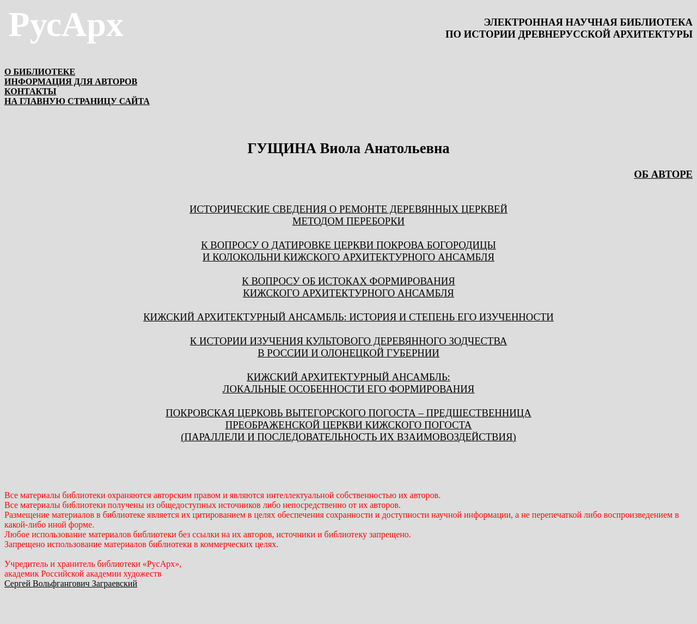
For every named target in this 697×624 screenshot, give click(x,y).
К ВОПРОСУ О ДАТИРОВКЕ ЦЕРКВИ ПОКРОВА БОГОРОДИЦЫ (348, 245)
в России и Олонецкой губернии (348, 353)
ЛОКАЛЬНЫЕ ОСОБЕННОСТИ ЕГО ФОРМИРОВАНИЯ (349, 389)
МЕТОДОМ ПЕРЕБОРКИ (348, 221)
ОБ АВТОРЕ (663, 174)
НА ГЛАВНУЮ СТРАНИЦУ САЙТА (77, 101)
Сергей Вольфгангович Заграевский (70, 583)
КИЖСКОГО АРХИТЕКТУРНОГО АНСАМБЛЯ (348, 293)
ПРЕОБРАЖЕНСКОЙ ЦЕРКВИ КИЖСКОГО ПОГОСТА (348, 425)
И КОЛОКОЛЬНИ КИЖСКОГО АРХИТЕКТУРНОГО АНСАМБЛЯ (348, 257)
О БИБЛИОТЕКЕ (39, 71)
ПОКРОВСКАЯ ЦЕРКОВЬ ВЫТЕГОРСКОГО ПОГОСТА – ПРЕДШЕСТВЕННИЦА (348, 413)
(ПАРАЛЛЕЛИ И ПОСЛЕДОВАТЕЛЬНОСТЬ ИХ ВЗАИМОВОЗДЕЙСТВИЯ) (348, 437)
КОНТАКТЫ (30, 91)
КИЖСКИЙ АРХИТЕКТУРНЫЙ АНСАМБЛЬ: (348, 377)
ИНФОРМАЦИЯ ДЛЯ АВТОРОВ (70, 81)
